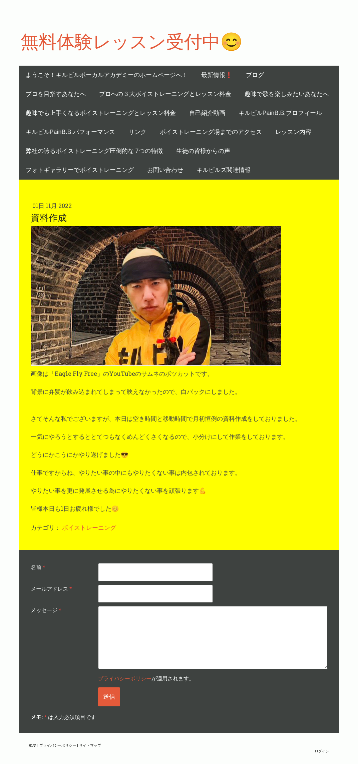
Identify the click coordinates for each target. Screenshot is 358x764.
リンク (137, 132)
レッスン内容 (293, 132)
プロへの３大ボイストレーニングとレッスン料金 (165, 94)
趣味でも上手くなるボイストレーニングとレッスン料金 (101, 113)
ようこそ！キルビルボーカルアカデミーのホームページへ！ (107, 75)
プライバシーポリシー (124, 678)
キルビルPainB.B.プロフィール (280, 113)
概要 (32, 745)
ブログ (255, 75)
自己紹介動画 (207, 113)
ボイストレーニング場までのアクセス (211, 132)
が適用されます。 (146, 678)
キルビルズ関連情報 (224, 170)
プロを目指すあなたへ (56, 94)
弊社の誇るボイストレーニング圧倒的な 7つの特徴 (94, 151)
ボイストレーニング (89, 527)
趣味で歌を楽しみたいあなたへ (287, 94)
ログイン (322, 750)
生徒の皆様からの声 (203, 151)
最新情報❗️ (217, 75)
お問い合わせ (165, 170)
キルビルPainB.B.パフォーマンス (70, 132)
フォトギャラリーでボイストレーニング (80, 170)
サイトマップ (90, 745)
